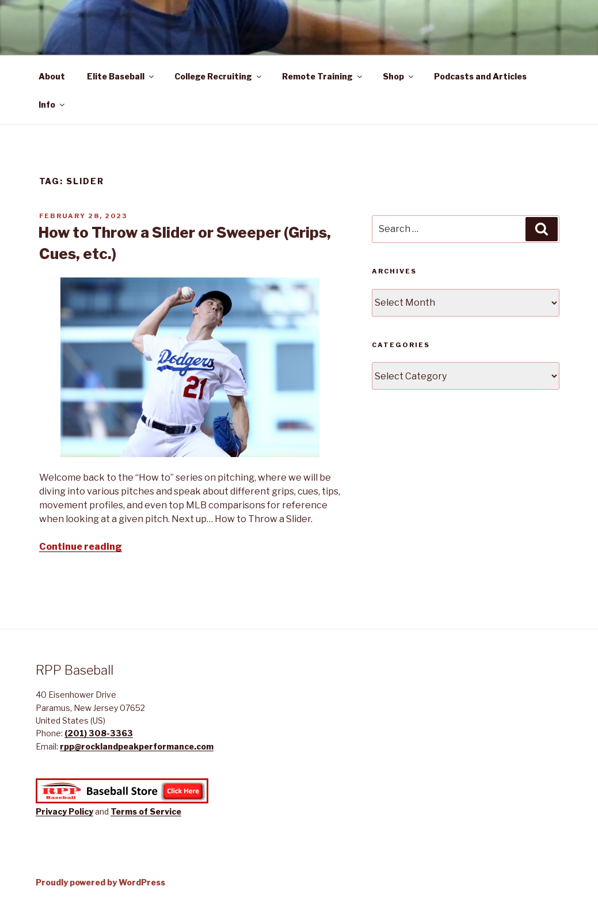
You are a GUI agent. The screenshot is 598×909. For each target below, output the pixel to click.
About (52, 76)
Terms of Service (146, 811)
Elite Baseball (121, 76)
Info (52, 104)
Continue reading (80, 546)
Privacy (52, 811)
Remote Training (323, 76)
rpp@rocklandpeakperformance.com (137, 746)
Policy (80, 811)
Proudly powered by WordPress (100, 882)
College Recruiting (218, 76)
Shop (399, 76)
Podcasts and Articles (480, 76)
